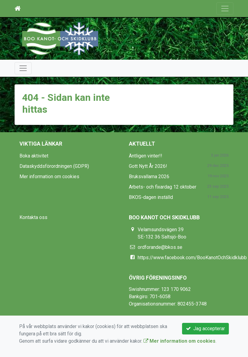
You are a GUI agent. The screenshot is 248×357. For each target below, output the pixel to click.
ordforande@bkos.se (160, 247)
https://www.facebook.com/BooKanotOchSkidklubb (192, 257)
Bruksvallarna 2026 (149, 176)
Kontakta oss (33, 217)
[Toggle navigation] (224, 8)
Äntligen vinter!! (145, 156)
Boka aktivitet (33, 156)
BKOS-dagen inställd (151, 197)
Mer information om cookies (49, 176)
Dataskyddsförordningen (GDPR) (54, 166)
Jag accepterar (205, 328)
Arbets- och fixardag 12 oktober (162, 187)
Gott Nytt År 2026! (148, 166)
